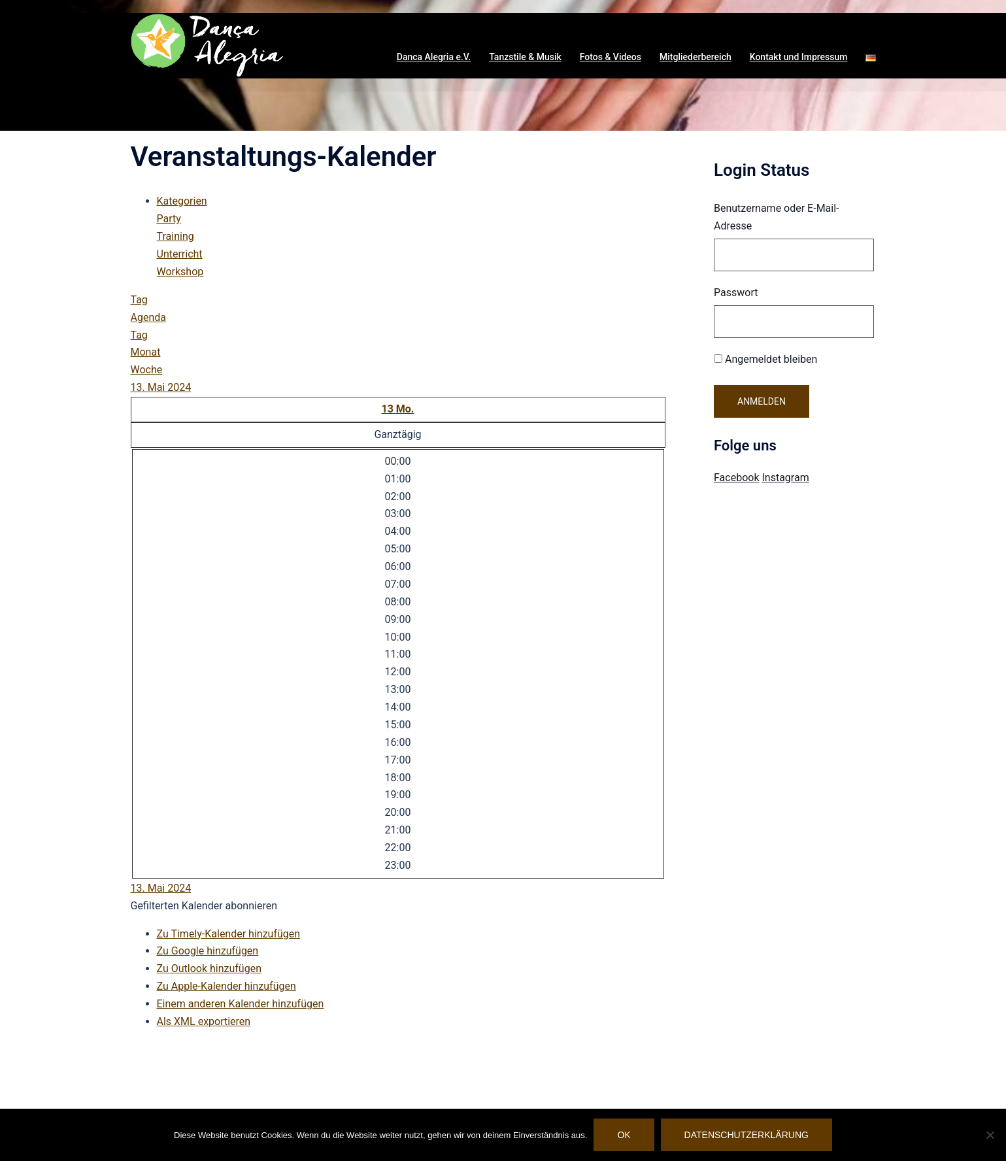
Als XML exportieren (204, 1021)
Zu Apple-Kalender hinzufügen (226, 986)
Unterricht (180, 254)
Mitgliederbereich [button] (695, 57)
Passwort (736, 292)
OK (623, 1135)
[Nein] (989, 1134)
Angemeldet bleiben (765, 359)
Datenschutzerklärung (746, 1135)
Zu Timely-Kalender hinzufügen (229, 934)
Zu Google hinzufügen (208, 951)
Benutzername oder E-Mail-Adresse (776, 217)
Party (169, 218)
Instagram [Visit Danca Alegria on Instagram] (785, 477)
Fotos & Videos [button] (610, 57)
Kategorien (182, 201)
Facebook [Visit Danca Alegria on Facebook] (736, 477)
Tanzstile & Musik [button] (525, 57)
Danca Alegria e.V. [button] (434, 57)
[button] (870, 57)
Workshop (180, 271)
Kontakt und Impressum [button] (799, 57)
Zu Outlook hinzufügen (209, 968)
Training (175, 236)
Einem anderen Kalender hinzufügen (240, 1004)
